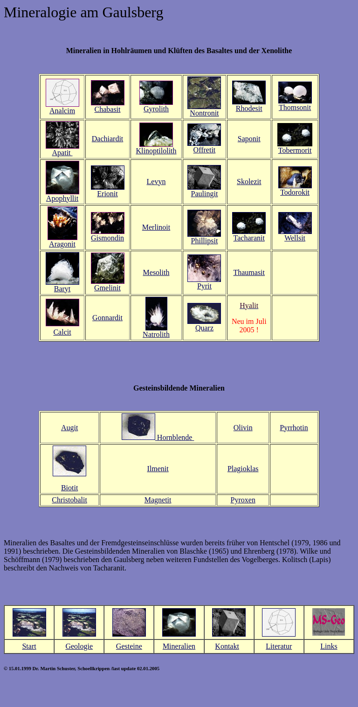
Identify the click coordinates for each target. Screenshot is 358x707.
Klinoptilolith (156, 151)
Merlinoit (156, 227)
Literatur (279, 646)
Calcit (62, 332)
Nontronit (204, 113)
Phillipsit (204, 241)
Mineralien (179, 646)
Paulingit (204, 194)
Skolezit (249, 181)
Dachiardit (108, 139)
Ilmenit (157, 469)
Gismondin (107, 238)
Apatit (62, 153)
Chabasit (108, 109)
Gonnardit (107, 318)
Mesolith (156, 272)
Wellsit (294, 238)
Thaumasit (249, 272)
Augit (69, 428)
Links (328, 646)
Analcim (62, 111)
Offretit (204, 150)
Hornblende (174, 437)
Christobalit (69, 500)
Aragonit (62, 244)
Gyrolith (156, 109)
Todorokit (295, 192)
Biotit (69, 488)
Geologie (79, 646)
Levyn (156, 181)
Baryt (62, 289)
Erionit (107, 194)
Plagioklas (243, 469)
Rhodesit (249, 108)
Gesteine (129, 646)
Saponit (249, 139)
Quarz (204, 328)
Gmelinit (107, 288)
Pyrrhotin (294, 428)
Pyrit (204, 286)
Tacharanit (249, 238)
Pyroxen (243, 500)
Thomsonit (295, 107)
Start (29, 646)
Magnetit (158, 500)
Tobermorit (295, 150)
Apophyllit (62, 198)
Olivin (243, 428)
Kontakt (227, 646)
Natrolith (156, 334)
